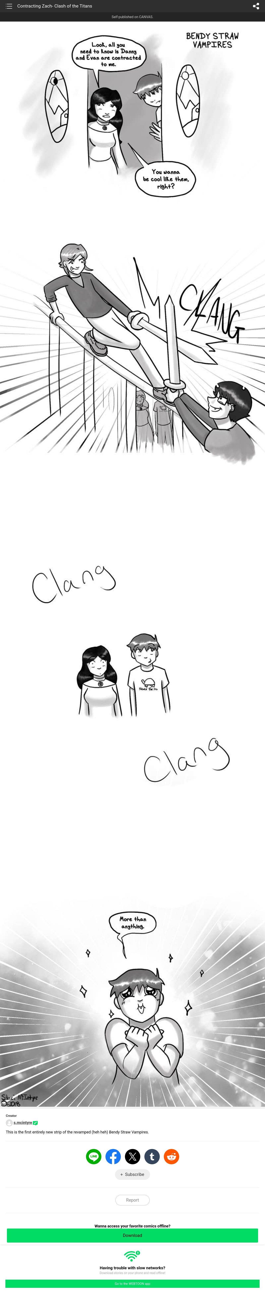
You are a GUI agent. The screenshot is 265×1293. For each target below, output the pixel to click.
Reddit (171, 1156)
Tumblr (152, 1156)
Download (132, 1235)
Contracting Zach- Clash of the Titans (54, 6)
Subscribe (134, 1174)
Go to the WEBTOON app (132, 1284)
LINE (93, 1156)
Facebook (113, 1156)
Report (132, 1200)
